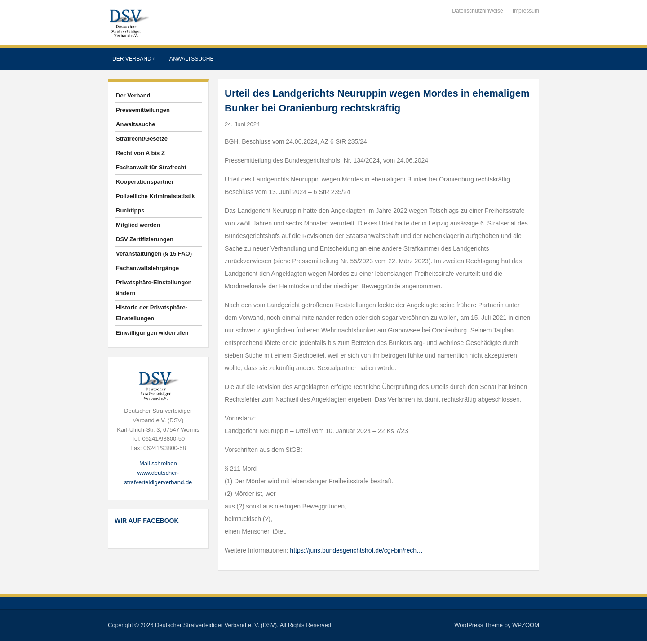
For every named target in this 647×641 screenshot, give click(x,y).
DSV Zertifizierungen (144, 239)
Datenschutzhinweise (477, 11)
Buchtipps (130, 210)
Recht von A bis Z (140, 153)
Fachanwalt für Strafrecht (151, 167)
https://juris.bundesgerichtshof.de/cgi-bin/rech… (356, 550)
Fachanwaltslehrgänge (147, 268)
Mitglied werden (138, 224)
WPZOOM (525, 625)
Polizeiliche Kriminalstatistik (155, 196)
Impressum (526, 11)
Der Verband (134, 59)
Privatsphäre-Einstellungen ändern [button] (153, 287)
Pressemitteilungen (143, 109)
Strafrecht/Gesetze (142, 138)
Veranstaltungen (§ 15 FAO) (154, 253)
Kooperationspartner (145, 181)
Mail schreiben (158, 463)
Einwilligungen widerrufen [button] (152, 332)
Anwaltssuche (191, 59)
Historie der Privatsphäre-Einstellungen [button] (151, 313)
